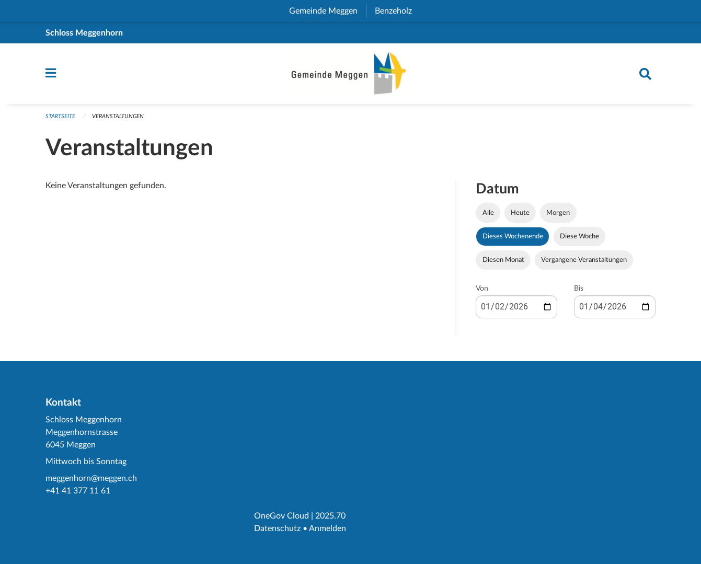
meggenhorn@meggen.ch (91, 478)
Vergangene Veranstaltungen (584, 260)
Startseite (60, 116)
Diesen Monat (503, 260)
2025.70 (330, 516)
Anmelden (327, 528)
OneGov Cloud (281, 516)
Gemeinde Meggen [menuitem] (327, 11)
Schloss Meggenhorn (84, 33)
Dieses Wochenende (512, 236)
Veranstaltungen (118, 116)
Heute (520, 213)
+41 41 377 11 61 (77, 491)
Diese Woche (579, 236)
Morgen (558, 213)
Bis (578, 288)
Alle (488, 213)
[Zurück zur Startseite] (350, 74)
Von (482, 288)
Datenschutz (277, 528)
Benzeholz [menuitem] (397, 11)
